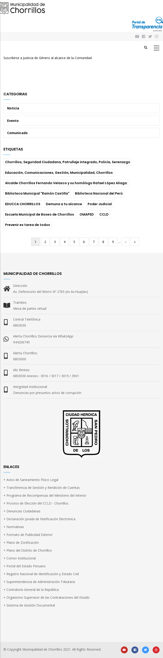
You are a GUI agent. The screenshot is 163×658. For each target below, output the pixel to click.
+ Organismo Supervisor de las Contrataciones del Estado (46, 597)
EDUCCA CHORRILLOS (22, 204)
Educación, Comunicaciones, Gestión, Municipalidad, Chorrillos (59, 172)
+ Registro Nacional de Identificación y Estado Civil (41, 574)
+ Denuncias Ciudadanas (21, 511)
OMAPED (87, 214)
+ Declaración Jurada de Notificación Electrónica (39, 519)
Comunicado (17, 133)
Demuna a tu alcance (64, 204)
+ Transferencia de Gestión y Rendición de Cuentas (41, 487)
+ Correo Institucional (19, 558)
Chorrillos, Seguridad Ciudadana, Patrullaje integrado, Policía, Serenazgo (67, 162)
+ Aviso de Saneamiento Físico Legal (30, 480)
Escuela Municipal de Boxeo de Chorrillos (39, 214)
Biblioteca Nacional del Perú (99, 193)
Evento (13, 120)
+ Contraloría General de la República (31, 589)
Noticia (13, 108)
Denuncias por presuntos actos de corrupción (47, 393)
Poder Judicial (100, 204)
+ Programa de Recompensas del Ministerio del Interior (44, 495)
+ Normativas (13, 527)
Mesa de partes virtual (29, 308)
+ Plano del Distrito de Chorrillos (27, 550)
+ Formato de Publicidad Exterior (28, 534)
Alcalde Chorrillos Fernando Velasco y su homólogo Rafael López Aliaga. (66, 183)
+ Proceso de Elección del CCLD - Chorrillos (35, 503)
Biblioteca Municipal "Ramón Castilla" (37, 193)
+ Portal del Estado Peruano (24, 566)
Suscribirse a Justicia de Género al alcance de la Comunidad (47, 58)
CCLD (104, 214)
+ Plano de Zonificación (21, 542)
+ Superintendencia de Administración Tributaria (39, 582)
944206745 (21, 342)
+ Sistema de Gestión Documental (29, 605)
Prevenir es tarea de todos (27, 224)
